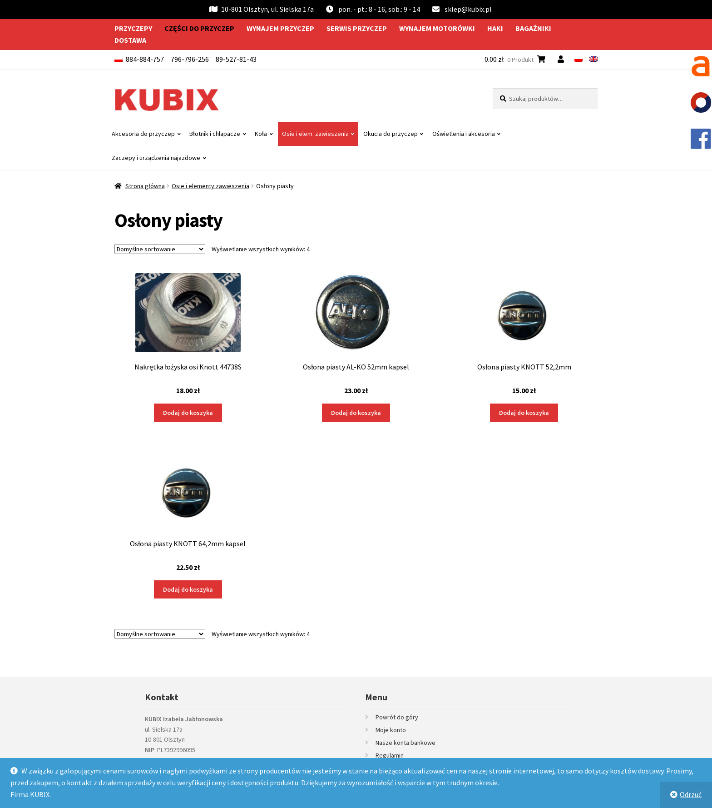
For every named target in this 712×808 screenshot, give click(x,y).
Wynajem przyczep (280, 28)
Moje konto (391, 730)
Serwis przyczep (356, 28)
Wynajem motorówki (437, 28)
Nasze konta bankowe (405, 742)
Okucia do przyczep (390, 134)
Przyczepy (133, 28)
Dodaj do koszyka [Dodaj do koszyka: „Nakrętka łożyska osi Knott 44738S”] (188, 413)
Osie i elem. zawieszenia (315, 134)
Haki (495, 28)
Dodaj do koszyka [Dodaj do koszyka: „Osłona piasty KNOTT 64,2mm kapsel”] (188, 589)
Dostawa (130, 40)
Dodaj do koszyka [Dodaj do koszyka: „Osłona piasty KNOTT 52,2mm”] (524, 413)
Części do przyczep (199, 28)
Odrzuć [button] (691, 794)
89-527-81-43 (236, 59)
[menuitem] (578, 59)
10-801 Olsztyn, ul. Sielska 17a (261, 9)
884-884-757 (145, 59)
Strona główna (145, 186)
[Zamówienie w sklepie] (159, 249)
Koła (261, 134)
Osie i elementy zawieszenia (210, 186)
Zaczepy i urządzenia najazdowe (156, 158)
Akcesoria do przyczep (143, 134)
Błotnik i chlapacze (214, 134)
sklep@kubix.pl (468, 9)
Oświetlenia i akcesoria (463, 134)
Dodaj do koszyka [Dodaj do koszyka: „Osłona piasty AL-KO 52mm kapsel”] (356, 413)
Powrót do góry (397, 717)
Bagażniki (533, 28)
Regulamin (390, 755)
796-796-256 (190, 59)
